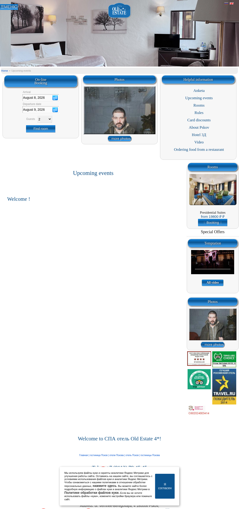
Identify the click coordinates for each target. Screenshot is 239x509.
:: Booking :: (213, 222)
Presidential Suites (212, 212)
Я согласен (165, 486)
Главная (84, 455)
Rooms (198, 105)
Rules (199, 113)
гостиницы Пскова (150, 455)
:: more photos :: (119, 139)
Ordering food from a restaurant (199, 149)
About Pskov (199, 127)
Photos (119, 79)
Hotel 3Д (199, 135)
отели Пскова (116, 455)
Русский (226, 3)
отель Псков (132, 455)
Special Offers (212, 232)
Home (4, 70)
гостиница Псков (99, 455)
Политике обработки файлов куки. (92, 492)
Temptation (212, 243)
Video (199, 142)
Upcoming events (199, 98)
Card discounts (199, 120)
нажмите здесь (105, 486)
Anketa (199, 90)
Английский (232, 3)
